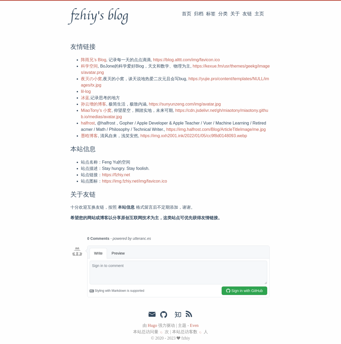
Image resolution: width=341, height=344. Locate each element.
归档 (198, 13)
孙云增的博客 (93, 104)
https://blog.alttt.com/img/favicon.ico (186, 60)
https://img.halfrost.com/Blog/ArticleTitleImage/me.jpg (216, 129)
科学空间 (89, 66)
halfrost (88, 123)
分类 (223, 13)
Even (194, 325)
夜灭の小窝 (91, 79)
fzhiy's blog (99, 15)
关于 (235, 13)
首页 (186, 13)
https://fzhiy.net (116, 175)
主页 (259, 13)
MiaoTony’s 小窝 (96, 110)
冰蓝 (85, 97)
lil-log (86, 91)
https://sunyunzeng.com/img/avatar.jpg (185, 104)
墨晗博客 (89, 135)
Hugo (152, 325)
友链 (247, 13)
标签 (211, 13)
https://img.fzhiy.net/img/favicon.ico (134, 181)
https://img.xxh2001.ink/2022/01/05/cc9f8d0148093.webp (193, 135)
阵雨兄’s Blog (93, 60)
